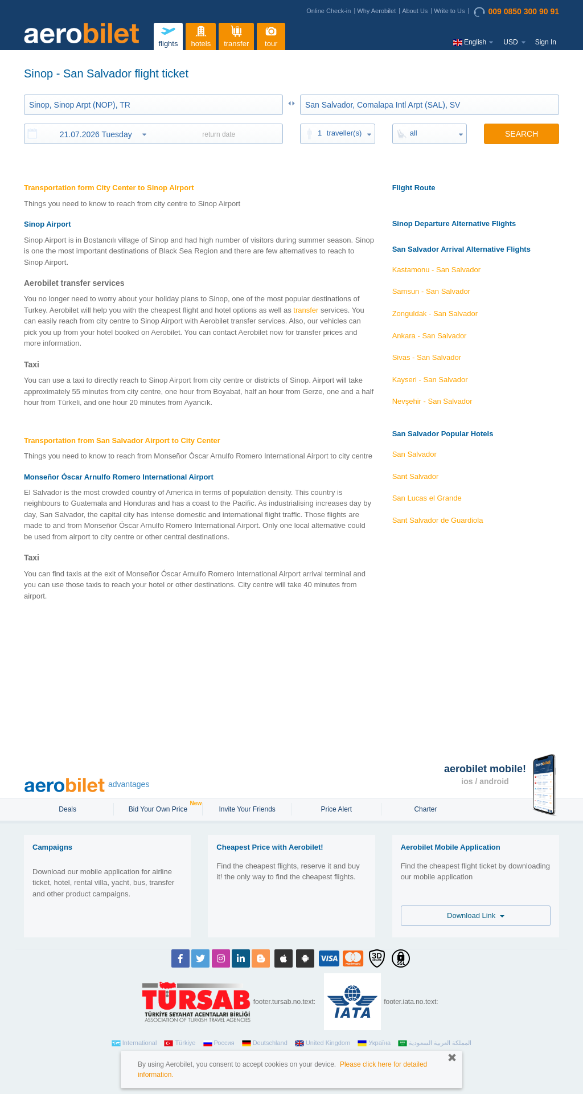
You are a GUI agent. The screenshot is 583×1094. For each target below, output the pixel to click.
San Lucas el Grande (427, 498)
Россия (219, 1043)
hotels (201, 35)
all (413, 133)
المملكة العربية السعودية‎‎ (434, 1043)
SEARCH (521, 133)
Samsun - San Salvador (431, 291)
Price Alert (336, 809)
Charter (425, 809)
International (134, 1043)
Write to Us (449, 10)
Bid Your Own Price (159, 808)
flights (168, 35)
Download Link (475, 915)
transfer (236, 35)
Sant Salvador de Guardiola (437, 520)
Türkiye (179, 1043)
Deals (68, 809)
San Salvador (414, 454)
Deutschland (265, 1043)
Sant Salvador (415, 476)
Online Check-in (328, 10)
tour (271, 35)
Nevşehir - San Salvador (432, 401)
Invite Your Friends (247, 809)
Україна (374, 1043)
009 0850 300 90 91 (516, 12)
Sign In (545, 42)
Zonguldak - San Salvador (435, 313)
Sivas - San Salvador (426, 357)
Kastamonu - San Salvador (436, 269)
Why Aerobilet (376, 10)
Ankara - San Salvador (429, 335)
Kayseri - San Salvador (430, 379)
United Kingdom (322, 1043)
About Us (415, 10)
